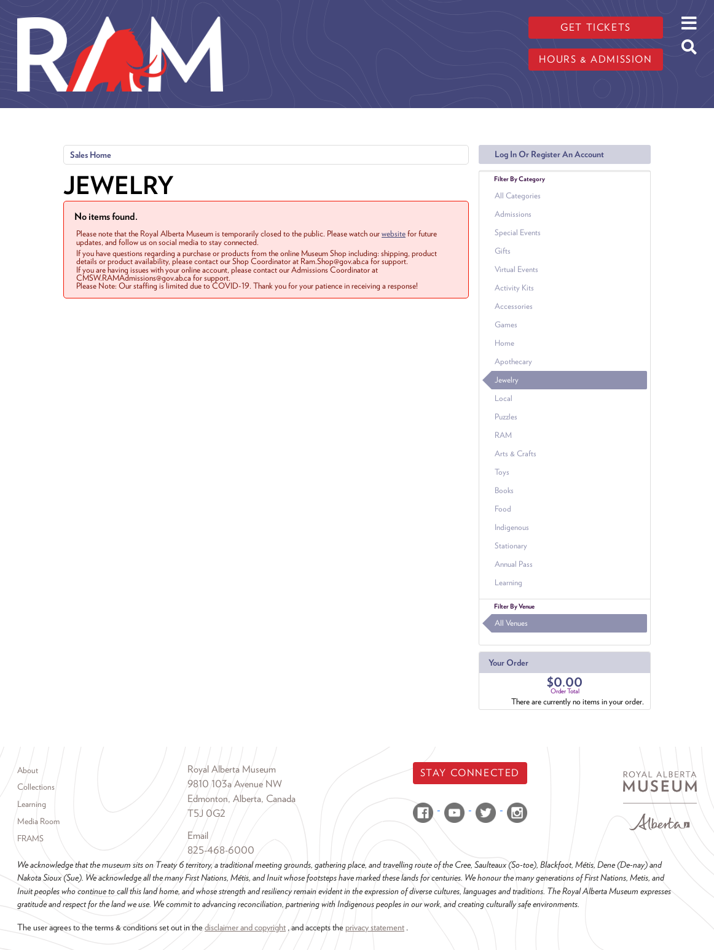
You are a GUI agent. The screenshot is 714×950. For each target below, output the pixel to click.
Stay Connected (470, 773)
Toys (502, 472)
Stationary (511, 545)
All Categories (518, 195)
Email (197, 835)
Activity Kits (514, 287)
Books (504, 490)
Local (503, 398)
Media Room (38, 821)
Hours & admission (595, 59)
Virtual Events (516, 269)
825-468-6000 (220, 850)
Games (506, 324)
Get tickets (595, 27)
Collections (36, 787)
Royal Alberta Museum (231, 769)
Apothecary (513, 361)
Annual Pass (514, 564)
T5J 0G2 (206, 813)
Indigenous (512, 527)
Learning (508, 582)
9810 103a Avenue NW (234, 784)
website (394, 233)
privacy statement (374, 927)
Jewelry (507, 379)
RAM (503, 435)
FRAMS (30, 838)
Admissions (513, 214)
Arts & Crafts (515, 453)
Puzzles (506, 416)
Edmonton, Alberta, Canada (241, 798)
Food (503, 508)
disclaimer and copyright (245, 927)
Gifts (503, 250)
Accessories (514, 306)
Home (504, 343)
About (27, 770)
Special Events (518, 232)
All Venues (511, 623)
